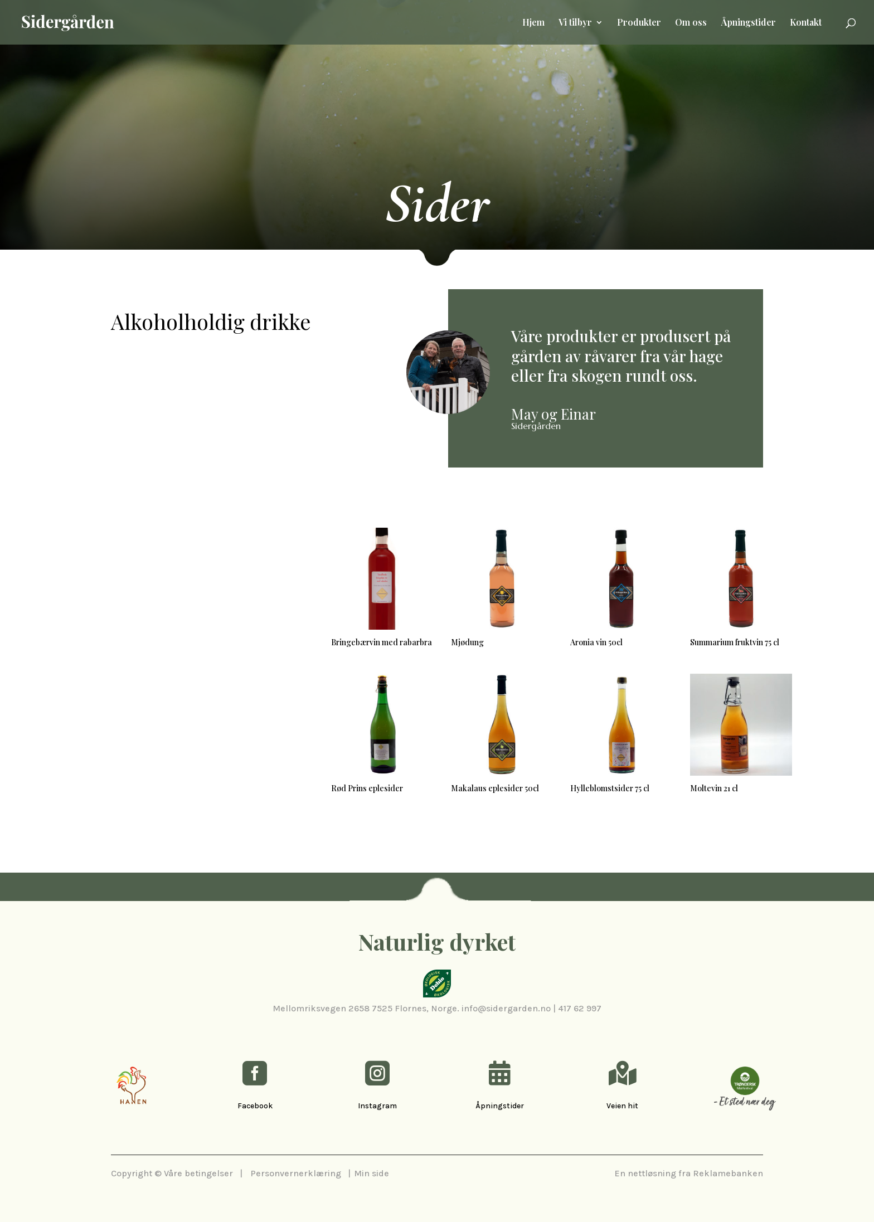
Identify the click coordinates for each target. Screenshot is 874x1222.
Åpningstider (748, 23)
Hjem (533, 23)
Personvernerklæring (295, 1173)
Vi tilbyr (575, 23)
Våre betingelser (198, 1173)
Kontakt (806, 23)
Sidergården (536, 425)
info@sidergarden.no (506, 1008)
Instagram (377, 1106)
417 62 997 (579, 1008)
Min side (371, 1173)
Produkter (639, 23)
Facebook (255, 1106)
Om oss (691, 23)
